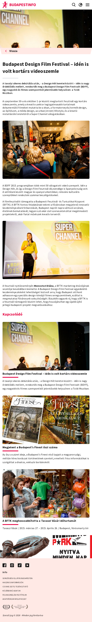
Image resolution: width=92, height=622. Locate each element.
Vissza (11, 51)
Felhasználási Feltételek (15, 595)
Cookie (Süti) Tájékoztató (15, 586)
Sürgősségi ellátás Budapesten (17, 578)
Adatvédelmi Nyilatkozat (14, 599)
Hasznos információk (13, 582)
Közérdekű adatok (12, 590)
